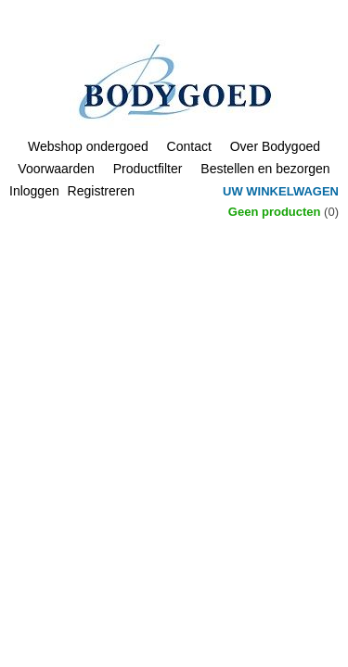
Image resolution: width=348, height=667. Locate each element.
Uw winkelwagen (281, 191)
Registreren (101, 190)
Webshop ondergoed (88, 146)
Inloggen (34, 190)
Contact (189, 146)
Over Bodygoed (275, 146)
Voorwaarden (56, 168)
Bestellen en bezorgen (264, 168)
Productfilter (148, 168)
